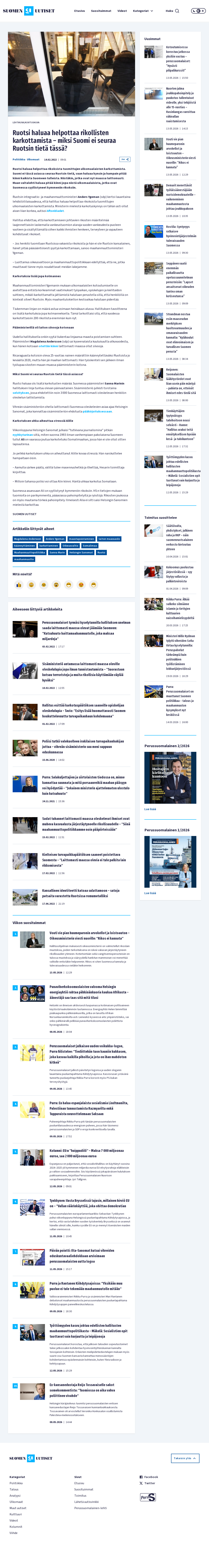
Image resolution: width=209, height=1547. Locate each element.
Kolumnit (16, 1527)
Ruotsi (101, 553)
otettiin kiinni (48, 346)
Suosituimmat (101, 11)
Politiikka (19, 160)
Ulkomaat (33, 160)
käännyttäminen (24, 546)
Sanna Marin (57, 553)
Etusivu (79, 11)
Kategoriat (143, 11)
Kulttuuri (16, 1514)
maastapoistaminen (81, 539)
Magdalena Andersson (27, 539)
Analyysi (15, 1496)
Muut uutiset (18, 1508)
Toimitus (80, 1496)
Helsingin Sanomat (81, 553)
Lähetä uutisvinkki (86, 1502)
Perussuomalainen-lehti (90, 1508)
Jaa (125, 159)
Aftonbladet (55, 211)
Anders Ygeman (55, 539)
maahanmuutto (24, 559)
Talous (14, 1489)
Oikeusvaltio (70, 546)
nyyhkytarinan (23, 435)
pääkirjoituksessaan (97, 411)
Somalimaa (90, 546)
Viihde (14, 1533)
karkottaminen (49, 546)
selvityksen (21, 393)
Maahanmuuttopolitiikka (29, 553)
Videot (122, 11)
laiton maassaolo (109, 539)
